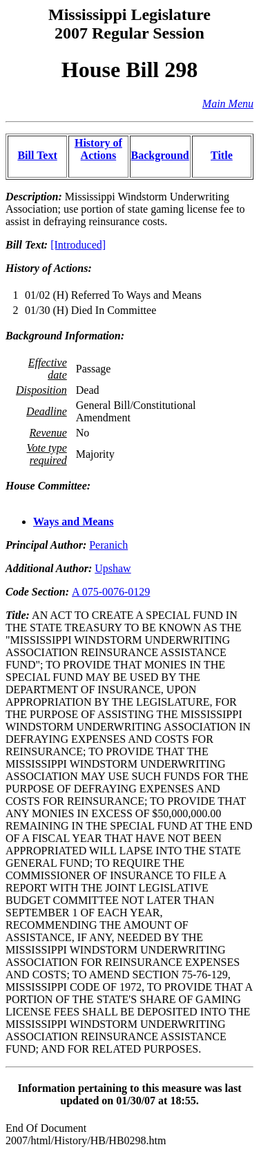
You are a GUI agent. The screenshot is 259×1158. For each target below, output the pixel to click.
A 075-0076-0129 (111, 592)
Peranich (108, 545)
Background (160, 155)
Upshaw (113, 568)
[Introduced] (78, 245)
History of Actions (98, 149)
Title (222, 155)
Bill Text (37, 155)
